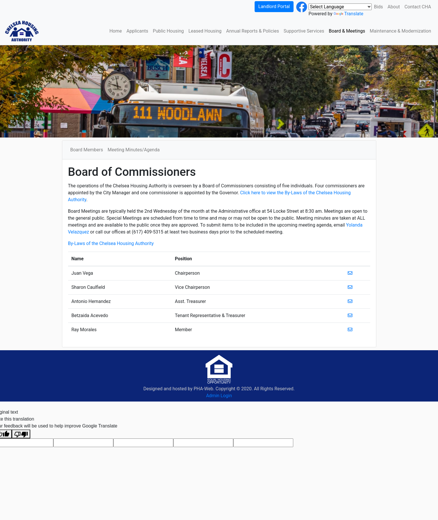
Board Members (86, 149)
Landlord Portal (274, 6)
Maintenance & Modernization (400, 31)
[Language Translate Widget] (340, 6)
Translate (348, 13)
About (394, 7)
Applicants (137, 31)
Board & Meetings (347, 31)
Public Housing (168, 31)
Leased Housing (204, 31)
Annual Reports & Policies (252, 31)
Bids (378, 7)
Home (115, 31)
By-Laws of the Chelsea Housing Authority (111, 243)
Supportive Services (303, 31)
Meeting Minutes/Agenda (133, 149)
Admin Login (219, 395)
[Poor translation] (21, 433)
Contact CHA (418, 7)
